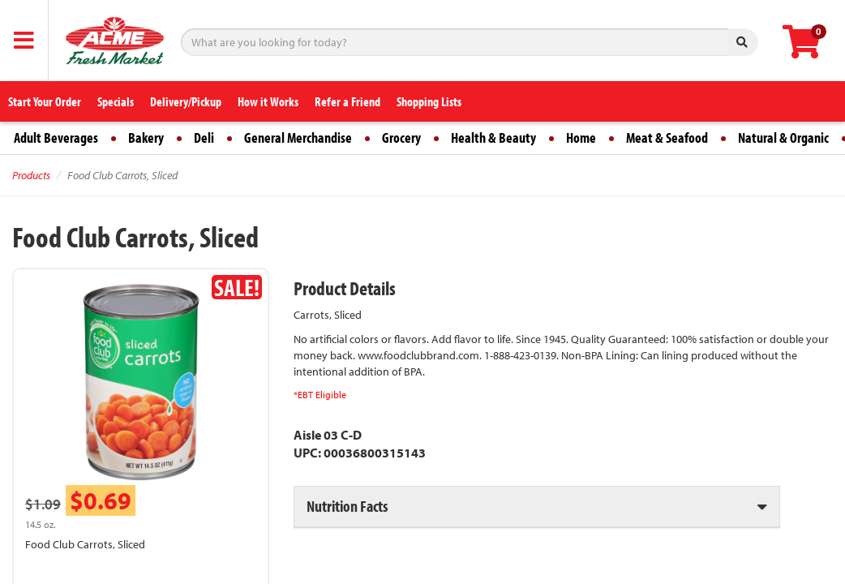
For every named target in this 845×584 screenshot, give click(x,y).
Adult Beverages (56, 137)
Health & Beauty (493, 137)
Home (581, 137)
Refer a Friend (347, 101)
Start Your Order (44, 101)
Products (31, 175)
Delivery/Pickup (185, 101)
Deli (204, 137)
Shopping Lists (429, 101)
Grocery (401, 137)
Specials (115, 101)
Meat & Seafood (667, 137)
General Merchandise (298, 137)
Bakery (146, 137)
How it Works (268, 101)
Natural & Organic (783, 137)
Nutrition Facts (347, 506)
